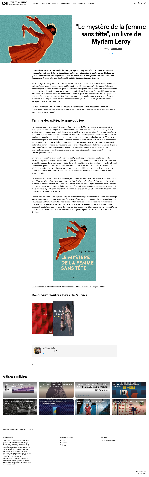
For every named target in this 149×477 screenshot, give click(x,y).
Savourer (91, 3)
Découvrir (46, 3)
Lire (74, 3)
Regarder (81, 3)
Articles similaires (15, 376)
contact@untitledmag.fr (109, 440)
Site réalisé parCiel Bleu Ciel (141, 472)
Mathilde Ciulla (116, 49)
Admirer (36, 3)
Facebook (64, 443)
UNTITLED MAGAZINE (18, 3)
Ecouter (55, 3)
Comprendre (65, 3)
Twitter (63, 445)
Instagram (64, 440)
